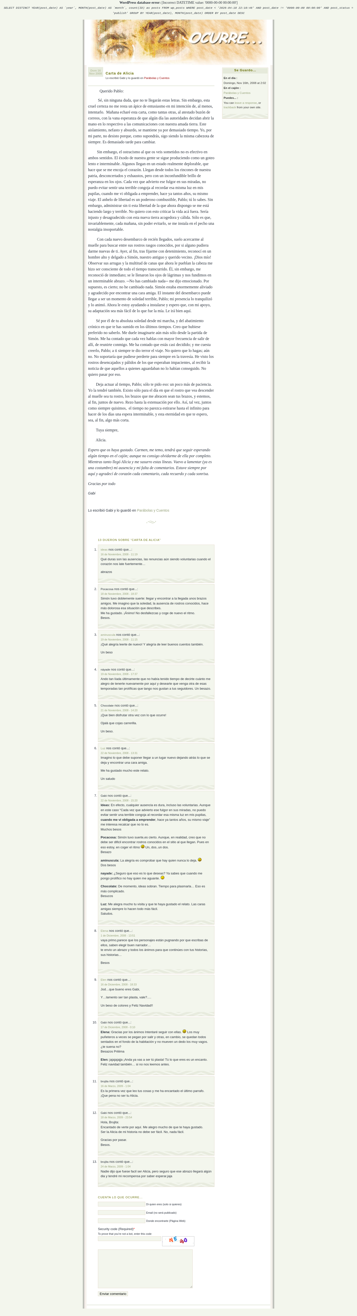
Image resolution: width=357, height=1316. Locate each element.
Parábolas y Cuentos (156, 77)
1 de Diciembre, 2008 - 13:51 (118, 935)
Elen (103, 979)
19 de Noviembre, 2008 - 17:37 (119, 674)
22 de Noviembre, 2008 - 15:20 (119, 800)
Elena (104, 930)
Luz (103, 748)
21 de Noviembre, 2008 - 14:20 (119, 710)
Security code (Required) (115, 1229)
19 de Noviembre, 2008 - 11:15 (119, 639)
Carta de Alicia (120, 73)
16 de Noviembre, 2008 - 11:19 (119, 554)
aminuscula (108, 634)
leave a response (246, 102)
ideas (104, 549)
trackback (230, 107)
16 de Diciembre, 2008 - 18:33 (119, 984)
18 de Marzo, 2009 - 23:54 (116, 1117)
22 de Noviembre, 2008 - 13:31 (119, 753)
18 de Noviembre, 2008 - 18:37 (119, 593)
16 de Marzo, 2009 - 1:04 (116, 1086)
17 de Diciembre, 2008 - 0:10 (118, 1027)
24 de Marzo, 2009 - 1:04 (116, 1166)
